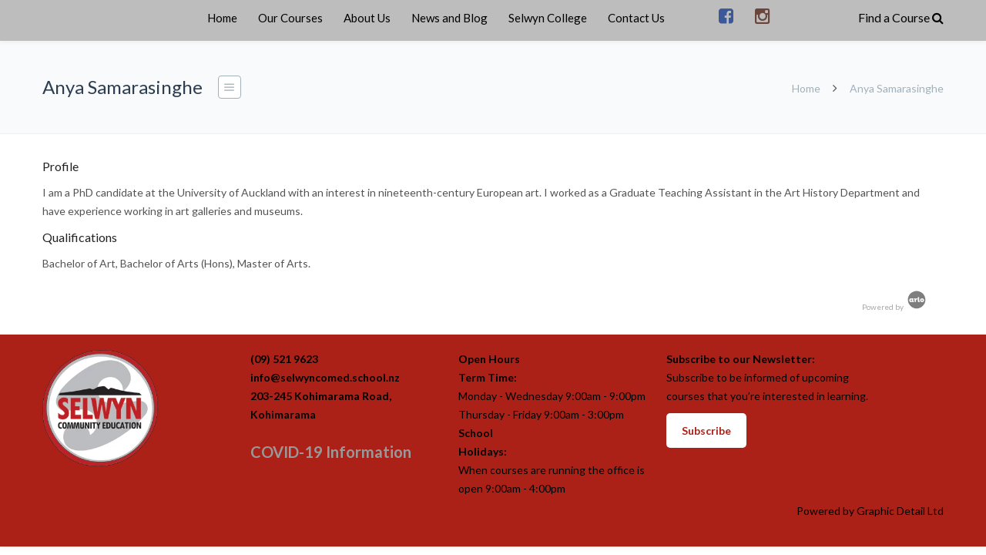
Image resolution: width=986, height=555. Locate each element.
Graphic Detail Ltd (900, 510)
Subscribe (706, 430)
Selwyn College (547, 18)
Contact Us (636, 18)
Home (222, 18)
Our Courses (290, 18)
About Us (367, 18)
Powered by (895, 306)
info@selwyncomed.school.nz (325, 377)
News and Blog (449, 18)
